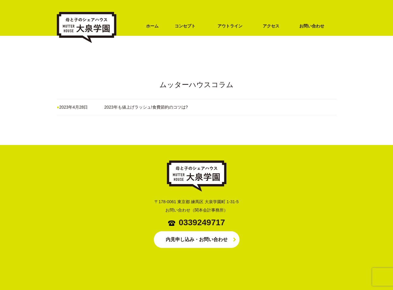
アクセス (271, 26)
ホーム (152, 26)
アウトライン (229, 26)
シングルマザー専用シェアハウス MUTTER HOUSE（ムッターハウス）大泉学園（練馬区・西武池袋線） (86, 52)
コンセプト (185, 26)
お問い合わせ (311, 26)
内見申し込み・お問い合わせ (197, 239)
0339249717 (202, 222)
